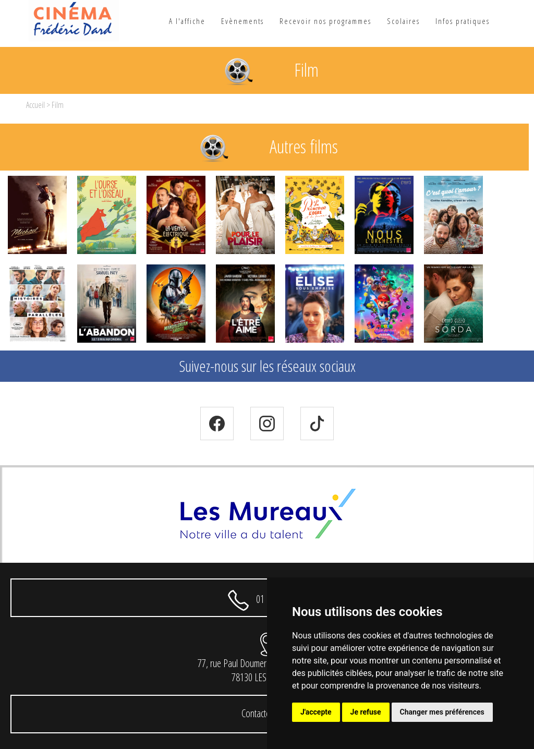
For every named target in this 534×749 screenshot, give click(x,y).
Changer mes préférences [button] (442, 712)
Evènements (242, 21)
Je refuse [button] (365, 712)
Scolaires (403, 21)
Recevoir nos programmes (325, 21)
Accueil (35, 105)
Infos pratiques (462, 21)
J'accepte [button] (316, 712)
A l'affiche (187, 21)
